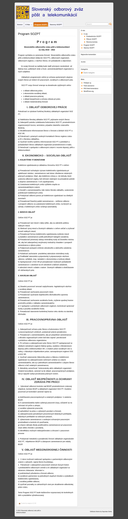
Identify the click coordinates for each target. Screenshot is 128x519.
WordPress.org (89, 91)
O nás (28, 25)
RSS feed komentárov (91, 88)
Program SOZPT (40, 25)
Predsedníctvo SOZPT (93, 36)
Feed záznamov (89, 86)
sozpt (29, 503)
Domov (20, 25)
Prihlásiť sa (87, 83)
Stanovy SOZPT (56, 25)
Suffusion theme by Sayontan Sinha (101, 511)
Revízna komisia (91, 42)
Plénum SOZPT (91, 39)
